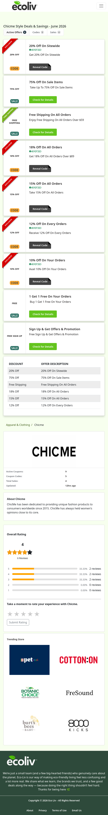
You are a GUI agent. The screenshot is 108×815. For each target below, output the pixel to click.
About (29, 810)
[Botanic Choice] (29, 692)
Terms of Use (59, 810)
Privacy (43, 810)
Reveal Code (40, 67)
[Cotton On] (78, 660)
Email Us (77, 810)
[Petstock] (29, 660)
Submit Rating (18, 622)
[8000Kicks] (78, 725)
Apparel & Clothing (18, 425)
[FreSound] (78, 692)
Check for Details (43, 99)
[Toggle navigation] (101, 6)
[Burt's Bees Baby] (29, 725)
